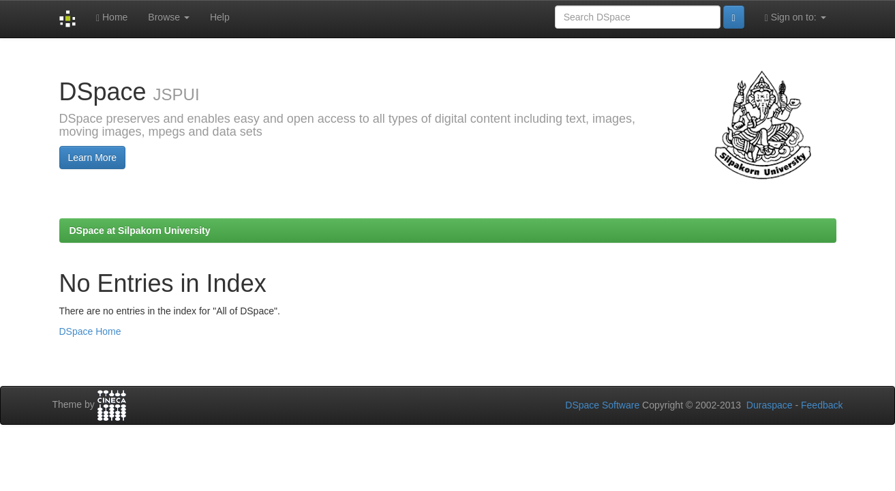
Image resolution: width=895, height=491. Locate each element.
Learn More (92, 157)
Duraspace (769, 405)
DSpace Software (602, 405)
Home (111, 17)
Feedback (822, 405)
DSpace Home (90, 331)
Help (220, 17)
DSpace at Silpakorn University (140, 230)
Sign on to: (795, 17)
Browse (168, 17)
